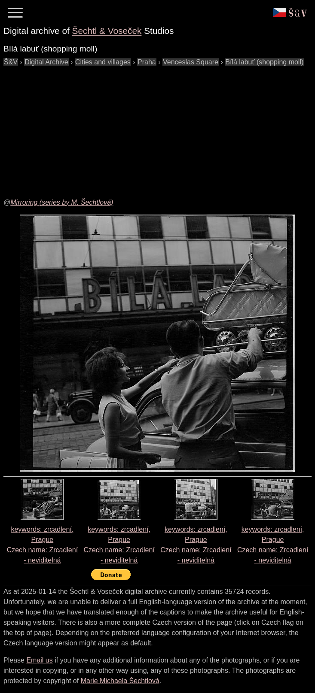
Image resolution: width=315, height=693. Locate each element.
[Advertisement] (159, 127)
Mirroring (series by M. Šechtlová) (61, 202)
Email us (39, 660)
